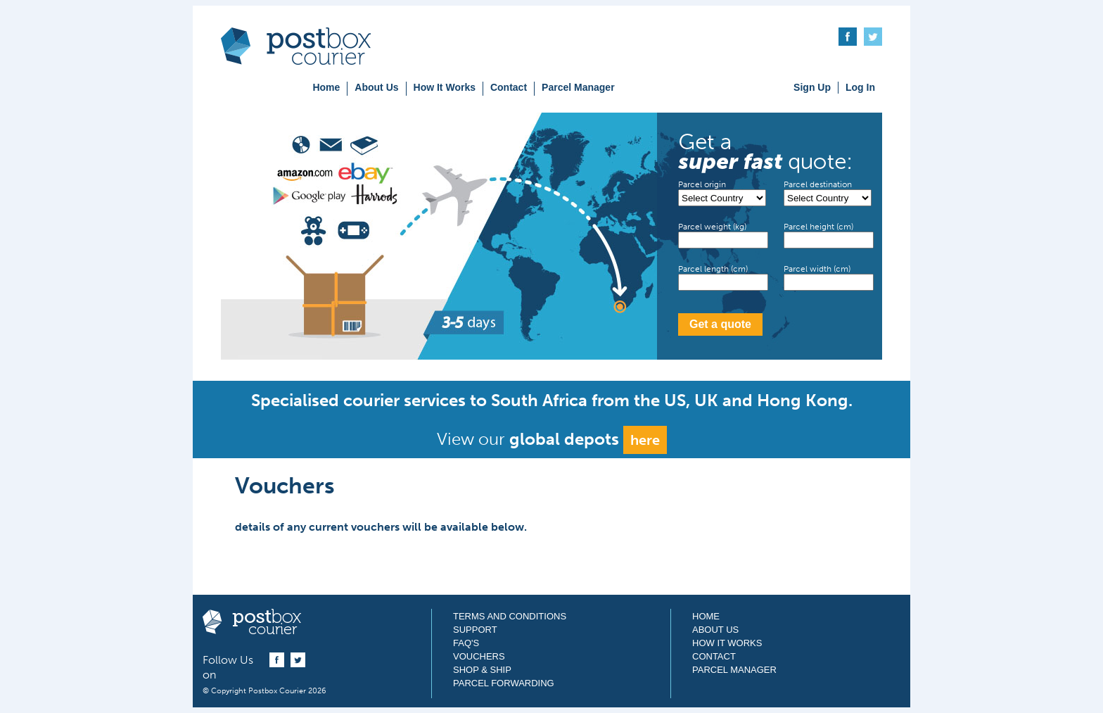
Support (475, 629)
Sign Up (812, 87)
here (645, 439)
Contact (508, 87)
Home (326, 87)
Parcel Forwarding (503, 683)
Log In (860, 87)
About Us (376, 87)
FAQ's (466, 643)
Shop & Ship (482, 669)
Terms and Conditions (509, 616)
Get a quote (720, 324)
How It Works (445, 87)
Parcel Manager (578, 87)
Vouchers (479, 656)
